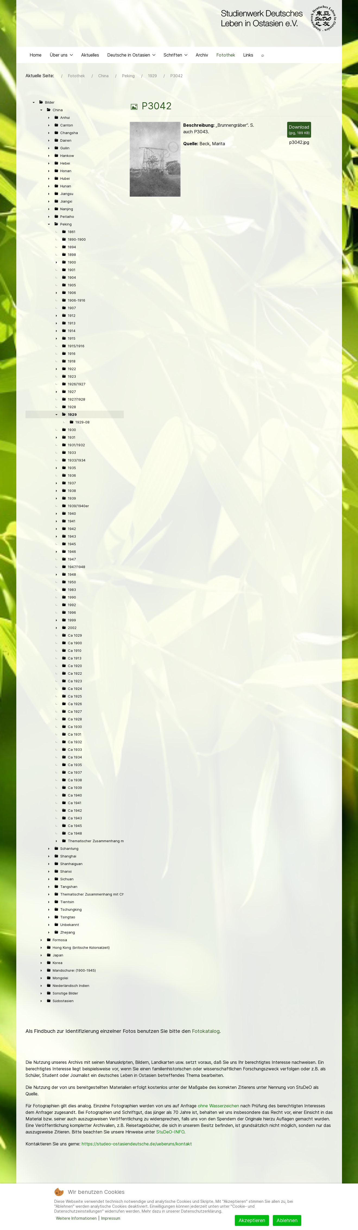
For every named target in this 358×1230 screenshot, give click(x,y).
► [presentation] (49, 119)
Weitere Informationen (76, 1218)
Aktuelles (90, 56)
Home (36, 56)
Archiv (202, 56)
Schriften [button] (176, 56)
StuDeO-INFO (170, 1133)
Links (248, 56)
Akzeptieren (252, 1220)
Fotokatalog (206, 1032)
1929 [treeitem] (72, 416)
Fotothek (225, 56)
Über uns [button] (61, 56)
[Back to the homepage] (277, 18)
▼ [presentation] (33, 103)
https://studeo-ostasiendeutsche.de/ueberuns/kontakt (137, 1145)
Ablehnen (287, 1220)
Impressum (110, 1218)
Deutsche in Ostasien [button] (131, 56)
